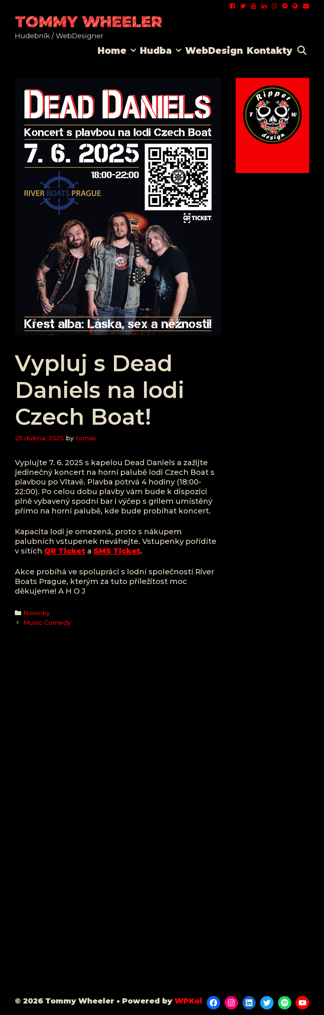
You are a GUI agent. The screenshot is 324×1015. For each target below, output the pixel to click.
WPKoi (188, 1000)
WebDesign (214, 50)
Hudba (161, 51)
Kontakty (269, 50)
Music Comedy (47, 622)
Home (118, 51)
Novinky (36, 613)
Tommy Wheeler (88, 21)
